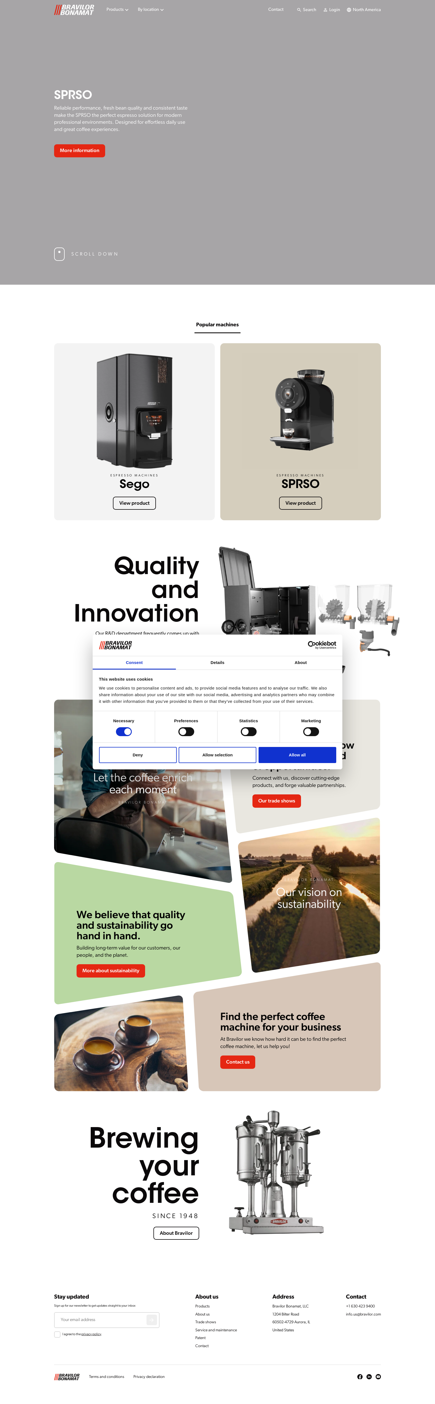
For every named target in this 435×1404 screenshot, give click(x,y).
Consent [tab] (134, 662)
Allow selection (217, 754)
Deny (138, 754)
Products (202, 1306)
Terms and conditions (106, 1377)
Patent (200, 1338)
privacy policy (91, 1334)
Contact (276, 9)
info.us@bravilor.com (363, 1314)
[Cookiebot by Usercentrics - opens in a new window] (312, 645)
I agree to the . (82, 1334)
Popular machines (217, 325)
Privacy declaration (149, 1377)
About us (202, 1314)
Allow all (297, 754)
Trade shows (205, 1322)
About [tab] (301, 662)
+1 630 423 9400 (360, 1306)
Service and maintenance (216, 1330)
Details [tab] (217, 662)
